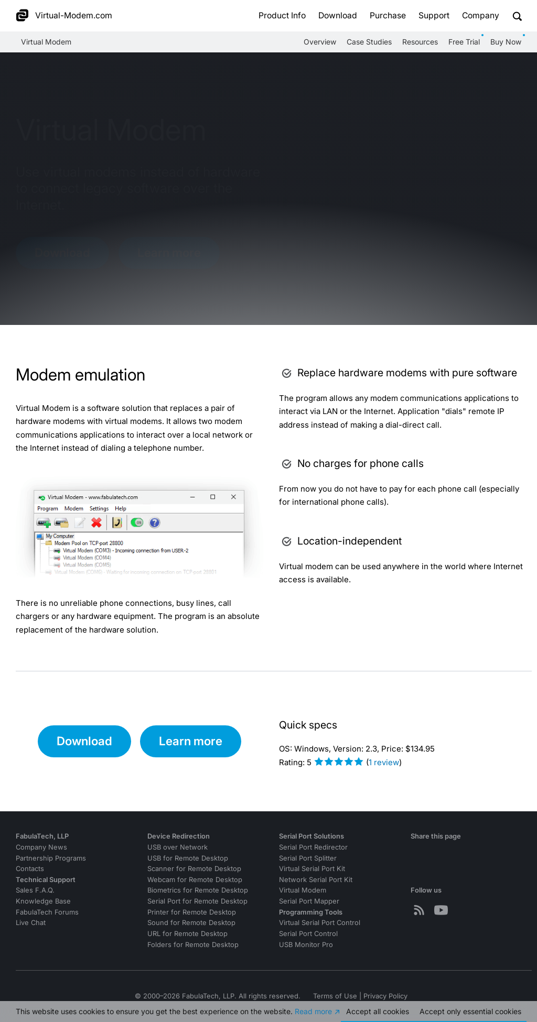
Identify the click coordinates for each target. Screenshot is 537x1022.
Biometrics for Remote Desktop (197, 890)
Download (337, 15)
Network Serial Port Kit (315, 880)
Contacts (30, 869)
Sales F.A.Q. (35, 890)
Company (480, 15)
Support (433, 15)
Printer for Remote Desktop (191, 912)
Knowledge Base (43, 901)
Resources (420, 41)
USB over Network (177, 847)
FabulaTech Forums (47, 912)
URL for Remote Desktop (187, 934)
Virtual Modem (46, 41)
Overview (320, 41)
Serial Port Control (308, 934)
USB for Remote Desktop (187, 858)
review (384, 762)
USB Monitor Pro (306, 945)
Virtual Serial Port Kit (312, 869)
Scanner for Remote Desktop (194, 869)
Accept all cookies (377, 1011)
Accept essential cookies (470, 1011)
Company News (41, 847)
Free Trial (464, 41)
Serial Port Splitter (308, 858)
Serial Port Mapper (309, 901)
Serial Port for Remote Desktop (197, 901)
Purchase (388, 15)
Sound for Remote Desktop (191, 923)
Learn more (169, 252)
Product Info (282, 15)
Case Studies (369, 41)
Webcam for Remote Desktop (194, 880)
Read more (313, 1011)
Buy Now (505, 41)
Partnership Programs (51, 858)
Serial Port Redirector (313, 847)
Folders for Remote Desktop (193, 945)
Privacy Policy (385, 996)
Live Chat (31, 923)
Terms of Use (335, 996)
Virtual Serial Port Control (319, 923)
